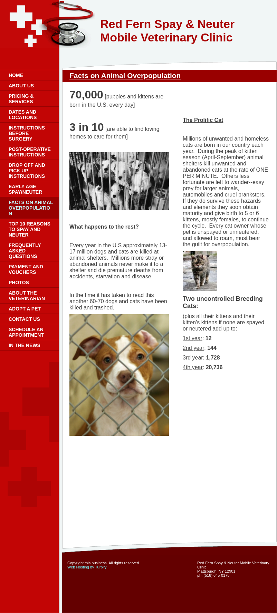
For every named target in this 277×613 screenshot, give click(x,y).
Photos (19, 282)
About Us (21, 85)
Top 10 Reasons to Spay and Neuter (29, 229)
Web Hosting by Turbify (87, 567)
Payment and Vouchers (26, 269)
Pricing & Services (21, 98)
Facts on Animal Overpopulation (31, 208)
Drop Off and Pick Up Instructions (27, 170)
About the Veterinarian (27, 295)
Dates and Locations (23, 114)
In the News (24, 345)
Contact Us (24, 319)
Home (16, 75)
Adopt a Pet (25, 309)
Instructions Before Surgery (27, 133)
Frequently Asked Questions (25, 250)
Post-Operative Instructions (30, 151)
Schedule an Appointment (26, 332)
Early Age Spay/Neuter (25, 189)
